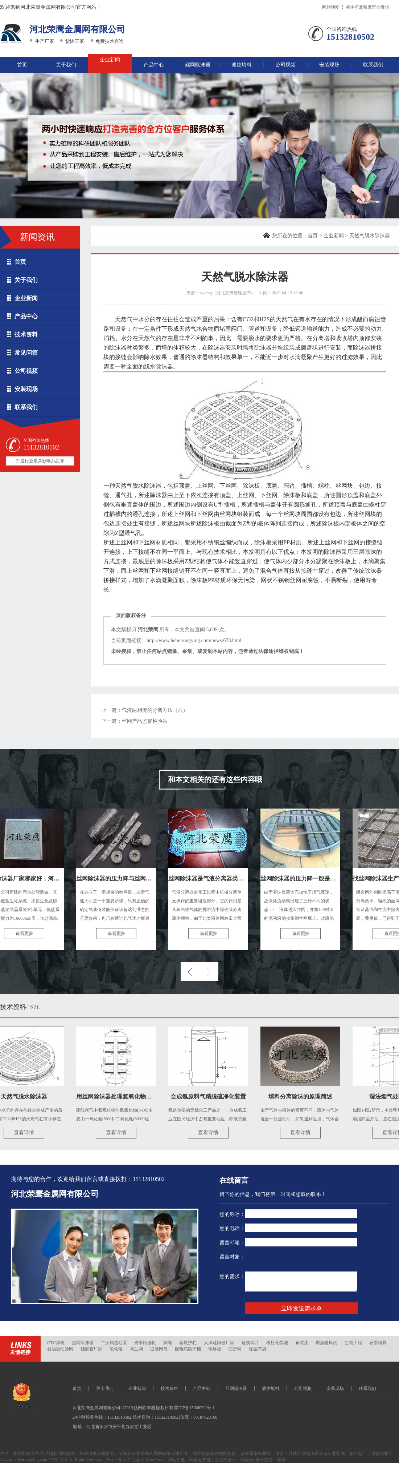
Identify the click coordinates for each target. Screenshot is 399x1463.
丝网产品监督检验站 (145, 721)
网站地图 (331, 7)
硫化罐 (116, 1348)
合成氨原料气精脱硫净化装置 (211, 1096)
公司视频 (285, 65)
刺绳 (167, 1342)
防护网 (235, 1348)
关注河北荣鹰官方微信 (367, 7)
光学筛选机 (145, 1342)
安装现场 (329, 65)
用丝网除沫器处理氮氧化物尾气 (119, 1096)
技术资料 (26, 334)
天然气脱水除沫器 (27, 1096)
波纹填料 (241, 65)
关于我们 (66, 65)
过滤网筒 (159, 1348)
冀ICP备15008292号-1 (194, 1407)
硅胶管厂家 (91, 1348)
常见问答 (26, 353)
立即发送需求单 (301, 1308)
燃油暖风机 (326, 1342)
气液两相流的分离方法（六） (155, 710)
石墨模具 (378, 1342)
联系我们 (373, 65)
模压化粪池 (277, 1342)
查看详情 (27, 1132)
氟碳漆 (301, 1342)
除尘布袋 (257, 1348)
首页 (22, 65)
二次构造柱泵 (114, 1342)
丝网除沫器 (197, 65)
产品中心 (154, 65)
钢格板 (214, 1348)
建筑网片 (250, 1342)
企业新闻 (110, 60)
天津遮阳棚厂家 (219, 1342)
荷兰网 (136, 1348)
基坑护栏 (188, 1342)
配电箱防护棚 (188, 1348)
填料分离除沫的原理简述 (303, 1096)
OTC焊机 (56, 1342)
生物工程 (353, 1342)
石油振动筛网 (60, 1348)
